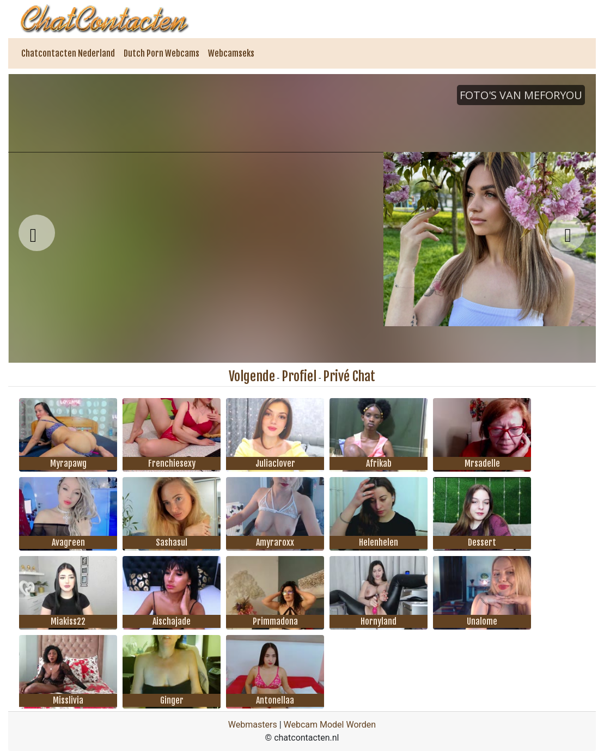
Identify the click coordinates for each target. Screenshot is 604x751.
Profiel (299, 376)
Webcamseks (231, 53)
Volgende (252, 376)
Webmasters (252, 724)
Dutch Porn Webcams (161, 53)
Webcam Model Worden (330, 724)
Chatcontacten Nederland (68, 53)
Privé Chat (349, 376)
